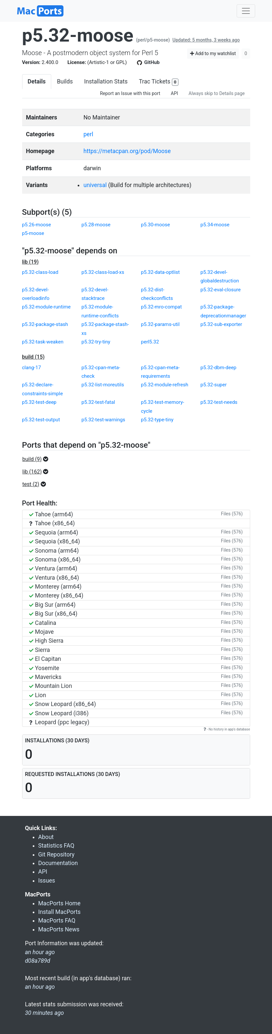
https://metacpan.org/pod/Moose (127, 151)
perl (88, 134)
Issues (46, 880)
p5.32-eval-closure (221, 290)
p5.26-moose (36, 225)
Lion (37, 695)
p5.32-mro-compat (161, 307)
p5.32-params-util (160, 324)
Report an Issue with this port (130, 93)
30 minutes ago (44, 1013)
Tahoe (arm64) (51, 514)
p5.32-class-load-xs (103, 272)
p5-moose (33, 233)
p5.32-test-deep (39, 402)
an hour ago (40, 987)
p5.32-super (214, 385)
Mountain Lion (50, 686)
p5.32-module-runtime (46, 307)
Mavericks (45, 677)
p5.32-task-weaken (42, 342)
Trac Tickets (158, 82)
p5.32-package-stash (45, 324)
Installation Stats (106, 81)
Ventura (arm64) (53, 568)
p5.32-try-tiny (96, 342)
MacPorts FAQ (57, 920)
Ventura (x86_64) (54, 577)
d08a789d (37, 960)
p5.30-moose (155, 225)
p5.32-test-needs (219, 402)
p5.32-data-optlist (160, 272)
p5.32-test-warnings (103, 420)
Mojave (41, 632)
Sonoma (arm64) (54, 550)
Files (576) (232, 513)
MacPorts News (59, 929)
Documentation (58, 863)
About (46, 837)
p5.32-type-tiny (157, 420)
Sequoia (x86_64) (54, 541)
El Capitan (45, 659)
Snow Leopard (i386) (59, 713)
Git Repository (56, 854)
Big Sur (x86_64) (53, 613)
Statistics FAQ (56, 845)
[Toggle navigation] (246, 10)
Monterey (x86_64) (56, 595)
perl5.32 (150, 342)
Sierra (39, 650)
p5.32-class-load (40, 272)
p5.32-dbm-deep (219, 368)
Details (37, 81)
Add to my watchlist (213, 53)
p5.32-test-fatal (98, 402)
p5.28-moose (96, 225)
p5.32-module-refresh (164, 385)
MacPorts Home (59, 903)
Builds (65, 81)
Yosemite (44, 668)
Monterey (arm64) (55, 586)
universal (94, 185)
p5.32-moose (78, 35)
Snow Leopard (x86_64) (62, 704)
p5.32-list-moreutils (103, 385)
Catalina (43, 623)
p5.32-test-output (41, 420)
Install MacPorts (59, 912)
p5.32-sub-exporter (221, 324)
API (174, 93)
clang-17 (31, 368)
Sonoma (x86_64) (55, 559)
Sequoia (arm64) (53, 532)
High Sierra (46, 640)
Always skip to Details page (217, 93)
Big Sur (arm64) (52, 604)
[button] (37, 459)
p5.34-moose (215, 225)
